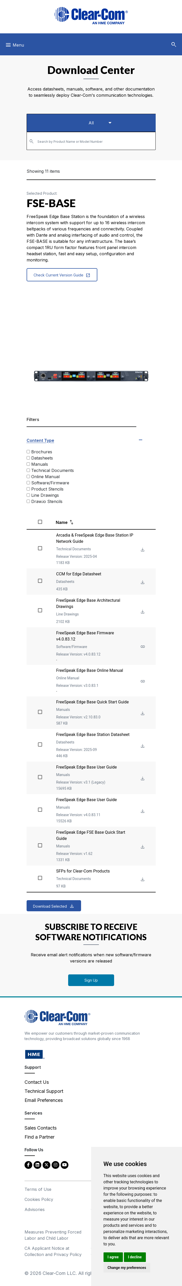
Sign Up (91, 980)
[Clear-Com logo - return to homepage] (91, 15)
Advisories (35, 1209)
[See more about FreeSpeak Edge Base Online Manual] (142, 681)
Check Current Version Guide (62, 275)
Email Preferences (44, 1100)
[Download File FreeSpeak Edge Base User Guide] (142, 778)
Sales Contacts (41, 1128)
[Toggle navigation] (14, 46)
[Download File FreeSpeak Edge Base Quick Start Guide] (142, 713)
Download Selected (50, 906)
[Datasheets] (28, 458)
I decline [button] (135, 1257)
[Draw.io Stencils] (28, 501)
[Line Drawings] (28, 495)
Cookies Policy (39, 1199)
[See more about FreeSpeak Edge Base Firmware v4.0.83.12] (142, 646)
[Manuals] (28, 464)
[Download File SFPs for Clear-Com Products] (142, 879)
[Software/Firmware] (28, 482)
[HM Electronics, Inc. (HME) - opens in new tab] (35, 1054)
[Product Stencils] (28, 489)
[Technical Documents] (28, 470)
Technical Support (44, 1091)
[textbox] (91, 138)
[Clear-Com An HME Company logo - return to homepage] (57, 1017)
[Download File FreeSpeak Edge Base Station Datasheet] (142, 746)
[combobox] (91, 141)
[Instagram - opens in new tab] (55, 1164)
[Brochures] (28, 451)
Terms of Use (38, 1189)
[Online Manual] (28, 476)
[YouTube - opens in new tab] (64, 1164)
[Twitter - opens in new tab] (46, 1164)
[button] (174, 45)
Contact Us (37, 1082)
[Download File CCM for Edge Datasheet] (142, 582)
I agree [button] (113, 1257)
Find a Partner (39, 1137)
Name (62, 522)
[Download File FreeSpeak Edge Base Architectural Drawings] (142, 612)
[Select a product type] (91, 123)
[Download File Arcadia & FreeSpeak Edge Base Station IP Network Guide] (142, 549)
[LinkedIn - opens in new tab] (37, 1164)
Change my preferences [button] (127, 1268)
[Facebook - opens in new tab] (28, 1164)
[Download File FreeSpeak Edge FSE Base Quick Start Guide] (142, 847)
